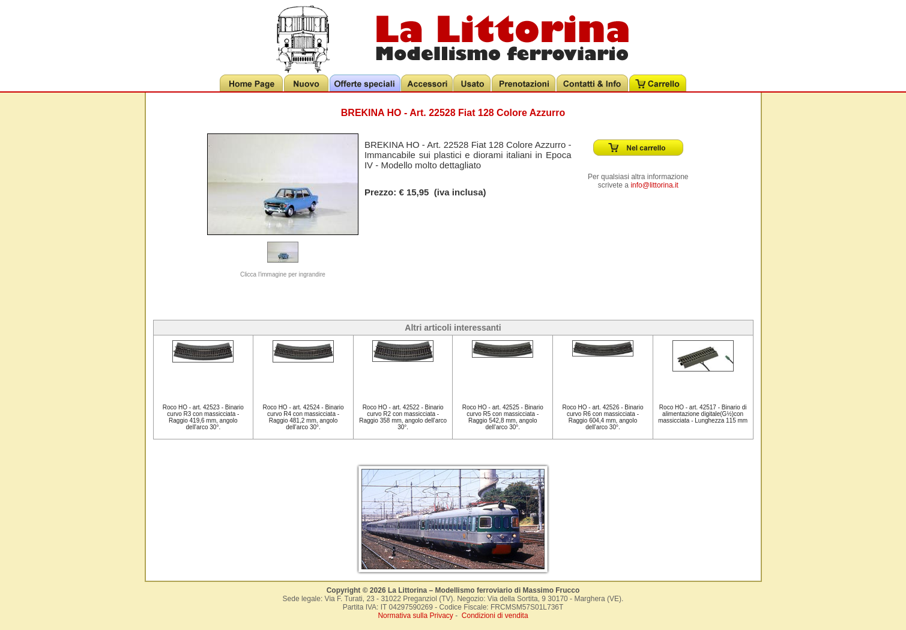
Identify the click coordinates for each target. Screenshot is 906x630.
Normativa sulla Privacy (415, 615)
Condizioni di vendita (495, 615)
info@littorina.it (654, 185)
